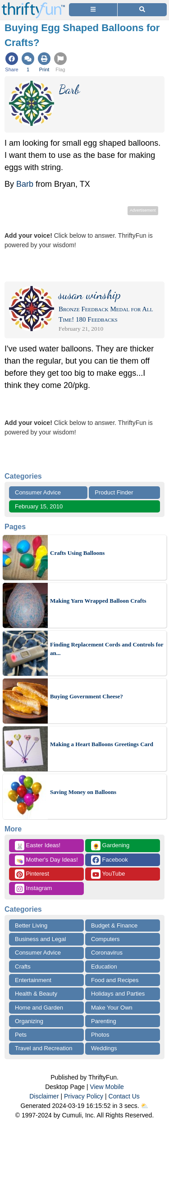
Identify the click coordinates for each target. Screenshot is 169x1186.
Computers (105, 939)
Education (104, 966)
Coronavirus (107, 952)
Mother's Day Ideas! (46, 860)
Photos (100, 1034)
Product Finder (114, 492)
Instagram (33, 888)
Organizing (29, 1021)
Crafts (23, 966)
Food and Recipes (115, 980)
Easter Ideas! (37, 845)
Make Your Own (111, 1007)
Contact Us (124, 1096)
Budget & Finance (114, 925)
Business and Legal (40, 939)
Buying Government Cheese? (86, 696)
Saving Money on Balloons (83, 792)
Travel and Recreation (43, 1048)
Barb (24, 184)
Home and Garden (39, 1007)
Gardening (110, 845)
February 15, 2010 (39, 506)
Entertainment (33, 980)
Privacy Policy (83, 1096)
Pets (21, 1034)
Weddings (104, 1048)
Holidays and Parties (118, 993)
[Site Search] (142, 9)
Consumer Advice (38, 492)
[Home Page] (33, 5)
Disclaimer (44, 1096)
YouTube (108, 874)
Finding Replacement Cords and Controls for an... (106, 649)
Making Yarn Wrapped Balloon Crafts (98, 600)
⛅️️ (144, 1105)
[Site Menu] (93, 9)
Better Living (31, 925)
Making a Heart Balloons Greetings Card (101, 744)
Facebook (109, 860)
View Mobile (107, 1086)
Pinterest (32, 874)
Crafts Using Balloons (77, 552)
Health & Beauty (36, 993)
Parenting (103, 1021)
